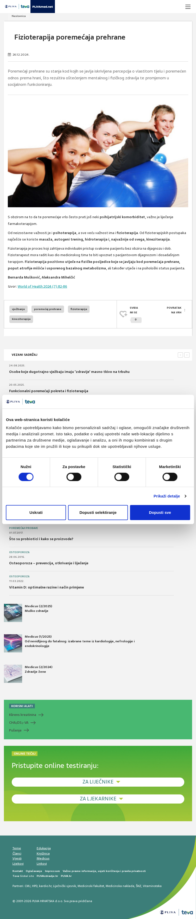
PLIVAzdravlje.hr (47, 876)
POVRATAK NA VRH (174, 310)
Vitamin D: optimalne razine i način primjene (46, 587)
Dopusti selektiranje (98, 512)
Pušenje (15, 730)
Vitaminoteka (152, 886)
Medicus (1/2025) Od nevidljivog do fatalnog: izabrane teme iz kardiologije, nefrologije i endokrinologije (69, 643)
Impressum (52, 871)
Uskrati (36, 512)
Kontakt (17, 871)
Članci (16, 853)
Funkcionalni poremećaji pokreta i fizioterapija (48, 391)
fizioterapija (79, 309)
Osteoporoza (19, 552)
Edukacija (44, 848)
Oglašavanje (34, 871)
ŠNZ (138, 886)
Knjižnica (43, 853)
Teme (16, 848)
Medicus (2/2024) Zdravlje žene (28, 674)
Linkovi (42, 864)
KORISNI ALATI (22, 706)
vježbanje (18, 309)
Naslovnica (19, 16)
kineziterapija (21, 319)
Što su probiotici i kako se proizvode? (41, 539)
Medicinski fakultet (91, 886)
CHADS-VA (18, 722)
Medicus (43, 858)
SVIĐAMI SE (136, 314)
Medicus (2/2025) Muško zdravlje (28, 613)
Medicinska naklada (120, 886)
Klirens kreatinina (22, 715)
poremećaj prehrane (47, 309)
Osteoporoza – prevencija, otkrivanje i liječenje (48, 563)
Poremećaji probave (23, 528)
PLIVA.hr (66, 876)
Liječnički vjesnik (64, 886)
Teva (15, 876)
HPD (34, 886)
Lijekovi (18, 864)
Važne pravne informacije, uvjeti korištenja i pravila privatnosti (104, 871)
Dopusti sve (160, 512)
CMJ (27, 886)
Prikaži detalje (167, 496)
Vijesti (17, 858)
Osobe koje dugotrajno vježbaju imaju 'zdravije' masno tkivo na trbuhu (69, 372)
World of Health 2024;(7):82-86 (42, 286)
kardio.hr (45, 886)
